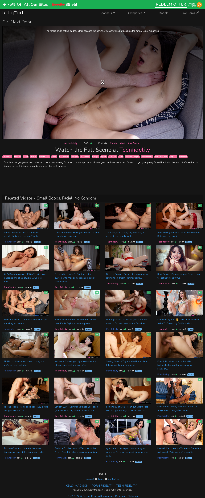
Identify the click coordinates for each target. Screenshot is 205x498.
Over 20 (17, 156)
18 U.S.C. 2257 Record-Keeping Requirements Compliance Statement (102, 496)
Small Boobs (44, 156)
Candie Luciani (117, 143)
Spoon (103, 156)
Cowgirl (95, 156)
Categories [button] (135, 13)
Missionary (85, 156)
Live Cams (190, 13)
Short (25, 156)
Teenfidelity (69, 143)
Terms (101, 479)
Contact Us (113, 479)
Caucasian (7, 156)
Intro (121, 156)
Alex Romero (134, 143)
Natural (33, 156)
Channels (109, 13)
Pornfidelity (10, 241)
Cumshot (112, 156)
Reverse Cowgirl (132, 156)
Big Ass (173, 156)
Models (163, 13)
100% (87, 143)
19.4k (102, 143)
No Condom (64, 156)
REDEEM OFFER (171, 4)
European (183, 156)
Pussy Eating (147, 156)
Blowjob (74, 156)
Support (90, 479)
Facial (54, 156)
